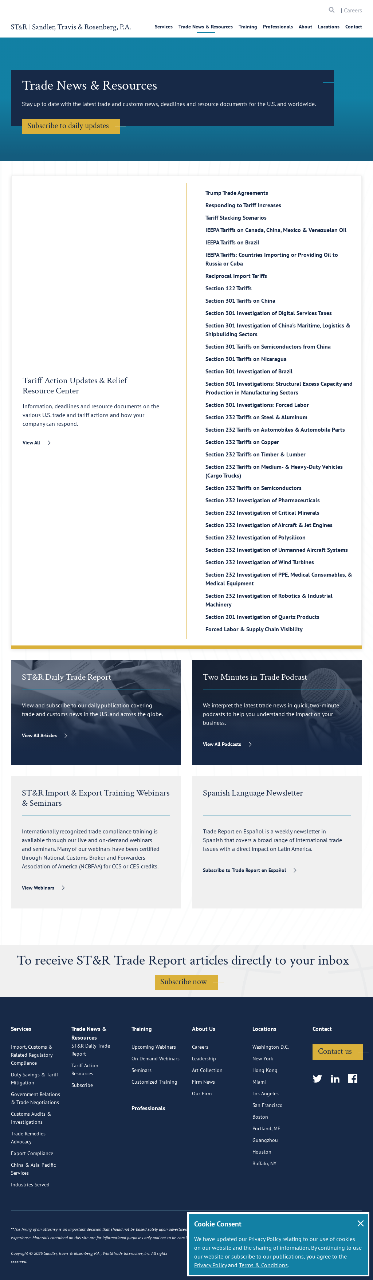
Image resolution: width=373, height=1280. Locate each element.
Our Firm (202, 1123)
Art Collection (207, 1099)
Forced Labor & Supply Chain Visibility (254, 629)
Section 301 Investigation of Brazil (248, 371)
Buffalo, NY (264, 1193)
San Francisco (267, 1134)
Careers (353, 10)
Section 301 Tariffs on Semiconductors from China (268, 346)
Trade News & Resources (205, 26)
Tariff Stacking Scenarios (236, 217)
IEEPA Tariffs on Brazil (232, 242)
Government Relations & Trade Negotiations (35, 1127)
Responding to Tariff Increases (243, 205)
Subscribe (82, 1123)
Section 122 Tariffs (228, 288)
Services (164, 26)
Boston (260, 1146)
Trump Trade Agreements (236, 192)
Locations (328, 26)
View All (31, 442)
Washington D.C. (270, 1076)
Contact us (335, 1081)
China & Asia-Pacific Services (33, 1198)
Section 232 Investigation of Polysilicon (255, 537)
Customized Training (154, 1111)
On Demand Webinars (155, 1088)
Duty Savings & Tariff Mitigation (34, 1108)
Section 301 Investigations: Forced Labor (257, 404)
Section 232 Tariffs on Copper (242, 441)
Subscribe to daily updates (68, 126)
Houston (261, 1181)
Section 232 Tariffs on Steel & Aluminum (256, 417)
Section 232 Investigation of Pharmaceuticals (262, 500)
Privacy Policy (210, 1265)
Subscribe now (183, 982)
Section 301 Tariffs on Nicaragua (246, 358)
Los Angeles (265, 1123)
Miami (259, 1111)
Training (248, 26)
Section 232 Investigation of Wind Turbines (259, 562)
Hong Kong (265, 1099)
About (305, 26)
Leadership (204, 1088)
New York (262, 1088)
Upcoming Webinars (153, 1076)
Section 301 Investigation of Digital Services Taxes (268, 313)
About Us (203, 1061)
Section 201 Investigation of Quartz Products (262, 616)
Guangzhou (265, 1169)
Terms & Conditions (263, 1265)
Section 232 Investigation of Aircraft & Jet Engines (269, 525)
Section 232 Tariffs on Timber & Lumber (255, 454)
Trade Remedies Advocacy (28, 1167)
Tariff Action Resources (84, 1107)
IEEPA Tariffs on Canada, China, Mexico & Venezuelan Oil (275, 229)
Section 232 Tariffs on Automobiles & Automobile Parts (275, 429)
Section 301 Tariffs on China (240, 300)
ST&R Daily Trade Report (90, 1087)
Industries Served (30, 1214)
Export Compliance (32, 1182)
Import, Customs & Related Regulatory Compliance (31, 1084)
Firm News (203, 1111)
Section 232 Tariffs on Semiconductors (253, 487)
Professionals (278, 26)
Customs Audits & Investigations (31, 1147)
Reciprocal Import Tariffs (236, 275)
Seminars (141, 1099)
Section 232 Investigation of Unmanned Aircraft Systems (276, 549)
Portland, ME (266, 1158)
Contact (353, 26)
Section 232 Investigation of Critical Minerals (262, 512)
